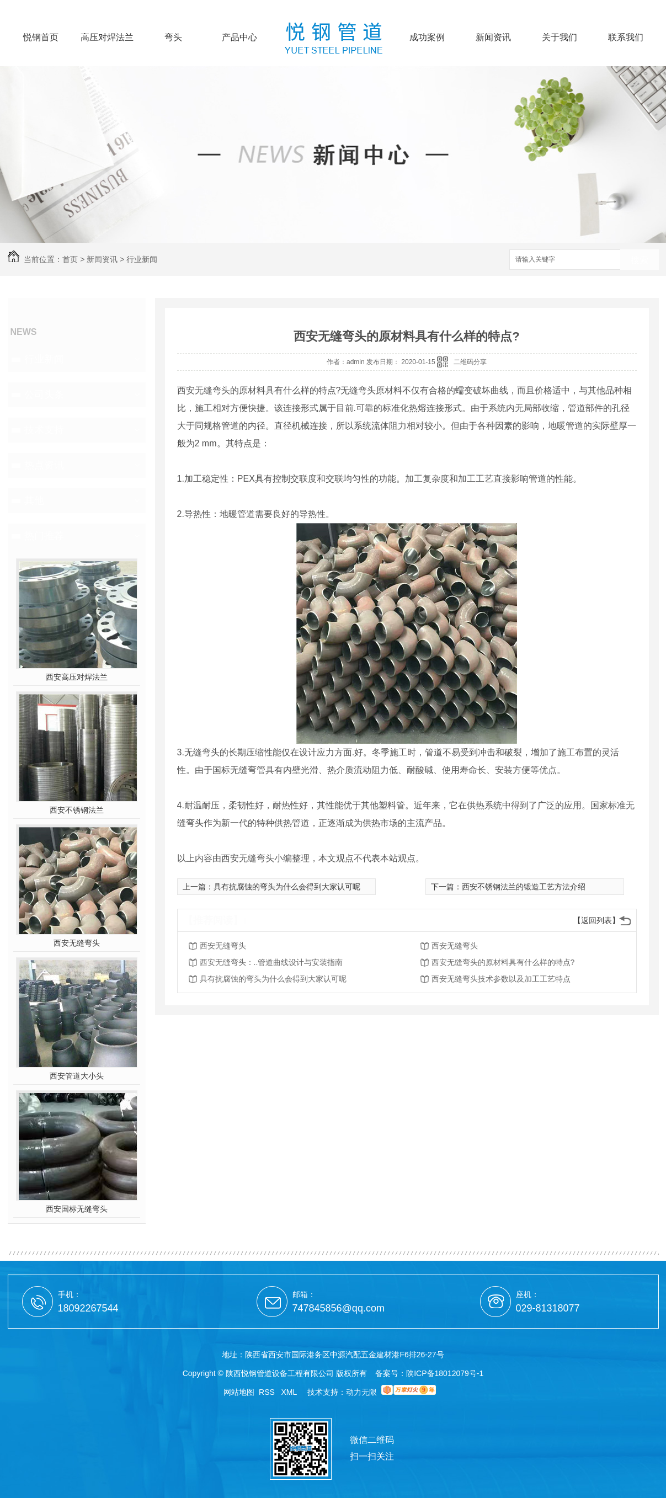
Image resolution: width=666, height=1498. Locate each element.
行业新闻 (141, 259)
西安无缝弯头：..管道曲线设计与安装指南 (271, 962)
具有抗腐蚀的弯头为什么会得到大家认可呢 (287, 886)
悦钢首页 (40, 37)
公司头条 (44, 394)
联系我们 (625, 37)
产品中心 (239, 37)
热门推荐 (44, 535)
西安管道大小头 (77, 1075)
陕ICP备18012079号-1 (444, 1373)
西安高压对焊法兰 (77, 677)
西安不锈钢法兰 (77, 810)
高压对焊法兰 (107, 37)
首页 (70, 259)
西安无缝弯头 (77, 943)
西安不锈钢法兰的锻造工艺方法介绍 (523, 886)
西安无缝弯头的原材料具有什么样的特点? (503, 962)
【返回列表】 (596, 920)
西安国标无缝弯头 (77, 1208)
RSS (268, 1392)
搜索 (639, 260)
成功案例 (427, 37)
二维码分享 (470, 362)
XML (290, 1392)
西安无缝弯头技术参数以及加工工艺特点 (501, 978)
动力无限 (361, 1392)
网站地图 (238, 1392)
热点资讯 (44, 465)
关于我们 (559, 37)
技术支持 (44, 429)
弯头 (173, 37)
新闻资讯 (493, 37)
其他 (34, 500)
